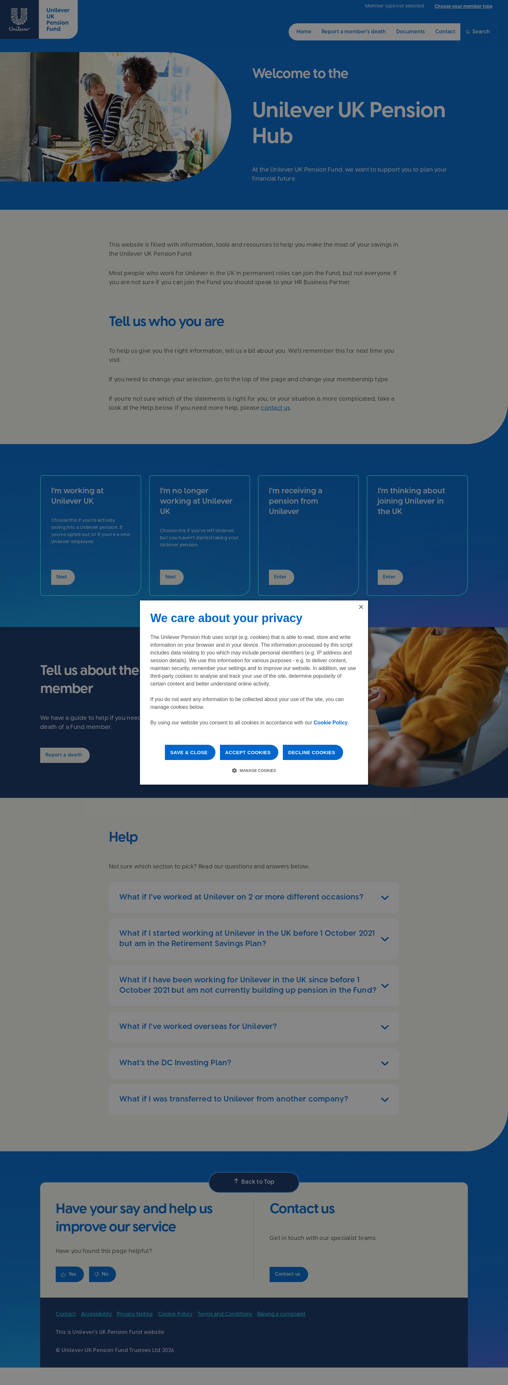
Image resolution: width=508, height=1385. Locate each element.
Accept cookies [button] (248, 752)
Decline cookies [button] (311, 752)
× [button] (360, 607)
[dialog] (254, 692)
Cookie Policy (331, 722)
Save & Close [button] (188, 752)
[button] (254, 770)
